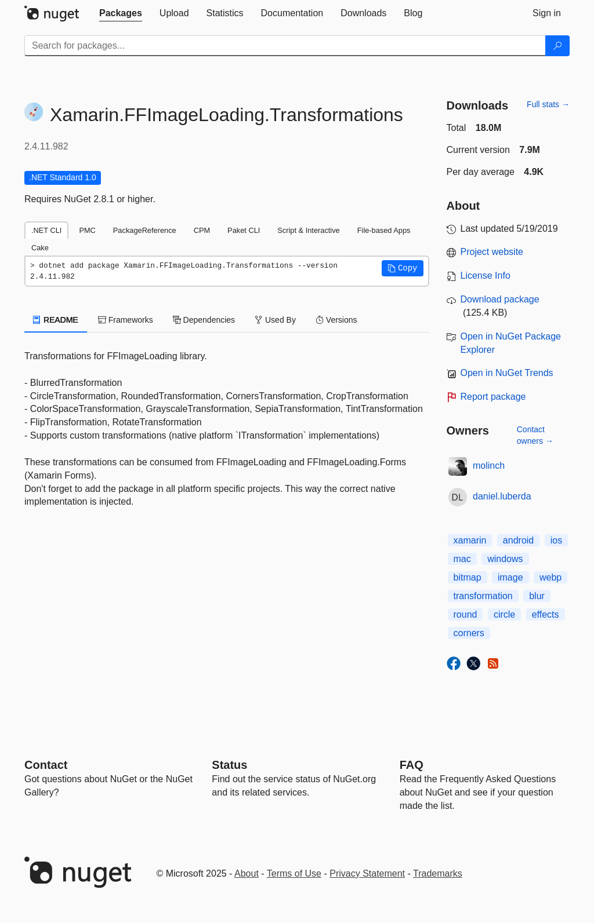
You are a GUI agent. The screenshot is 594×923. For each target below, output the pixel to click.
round (465, 614)
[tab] (120, 13)
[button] (402, 268)
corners (469, 633)
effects (545, 614)
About (246, 873)
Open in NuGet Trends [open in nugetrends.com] (507, 373)
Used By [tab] (275, 320)
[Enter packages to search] (285, 45)
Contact (45, 764)
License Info (485, 275)
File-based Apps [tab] (384, 230)
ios (556, 540)
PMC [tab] (87, 230)
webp (550, 577)
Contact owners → (535, 435)
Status (229, 764)
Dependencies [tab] (204, 320)
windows (505, 559)
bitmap (467, 577)
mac (462, 559)
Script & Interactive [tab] (308, 230)
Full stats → (548, 104)
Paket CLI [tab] (243, 230)
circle (504, 614)
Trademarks (437, 873)
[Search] (557, 45)
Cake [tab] (40, 247)
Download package (500, 299)
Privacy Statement (367, 873)
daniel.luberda (502, 496)
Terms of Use (294, 873)
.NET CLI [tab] (46, 230)
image (510, 577)
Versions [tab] (336, 320)
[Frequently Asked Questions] (411, 764)
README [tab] (55, 320)
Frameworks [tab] (125, 320)
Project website (492, 252)
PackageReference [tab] (144, 230)
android (518, 540)
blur (537, 596)
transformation (483, 596)
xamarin (470, 540)
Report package (493, 397)
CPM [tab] (202, 230)
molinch (489, 465)
